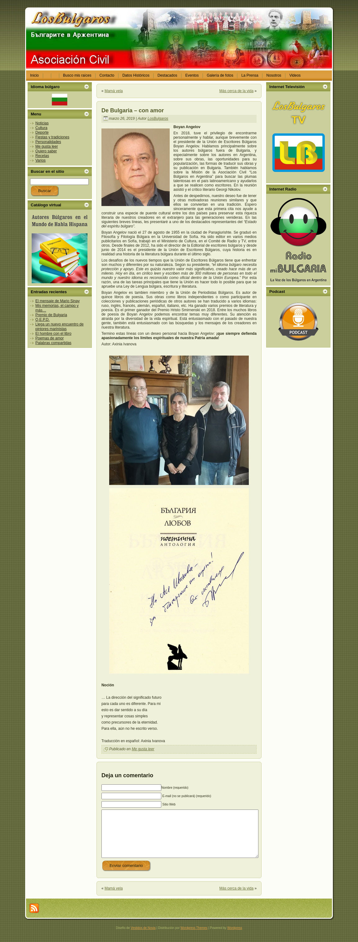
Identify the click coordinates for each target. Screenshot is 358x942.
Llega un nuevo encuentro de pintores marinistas (59, 326)
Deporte (42, 132)
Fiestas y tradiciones (52, 137)
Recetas (42, 156)
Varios (40, 160)
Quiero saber (46, 151)
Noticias (42, 123)
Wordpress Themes (194, 937)
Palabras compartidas (53, 343)
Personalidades (48, 142)
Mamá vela (114, 91)
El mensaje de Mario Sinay (57, 301)
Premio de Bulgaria (51, 315)
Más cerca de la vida (236, 91)
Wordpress (234, 937)
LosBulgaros (158, 118)
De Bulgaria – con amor (132, 110)
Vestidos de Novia (143, 937)
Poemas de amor (49, 338)
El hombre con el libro (53, 333)
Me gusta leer (46, 146)
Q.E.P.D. (42, 319)
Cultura (41, 128)
